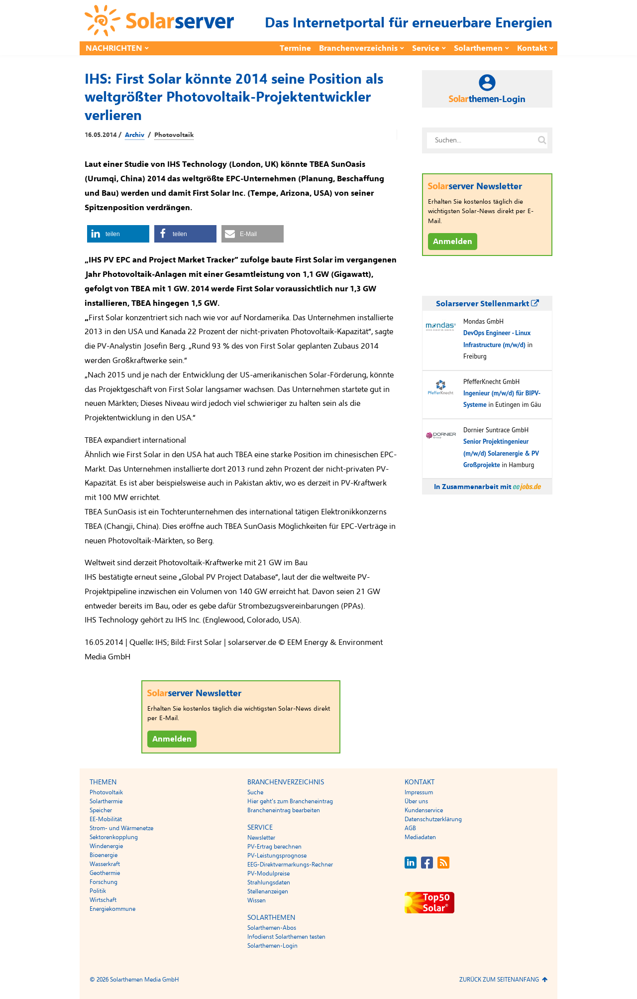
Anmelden (172, 739)
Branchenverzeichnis (358, 48)
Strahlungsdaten (268, 882)
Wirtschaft (103, 900)
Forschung (103, 882)
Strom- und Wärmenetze (121, 828)
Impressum (419, 792)
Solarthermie (106, 801)
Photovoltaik (174, 134)
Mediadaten (420, 837)
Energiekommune (112, 909)
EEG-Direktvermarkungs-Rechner (290, 865)
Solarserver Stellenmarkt (487, 303)
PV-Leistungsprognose (277, 856)
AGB (410, 828)
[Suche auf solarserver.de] (541, 140)
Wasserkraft (105, 864)
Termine (295, 48)
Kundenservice (424, 810)
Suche (255, 792)
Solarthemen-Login (272, 946)
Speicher (101, 810)
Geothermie (105, 873)
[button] (118, 234)
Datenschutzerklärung (433, 819)
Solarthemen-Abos (271, 928)
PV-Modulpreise (268, 873)
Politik (98, 891)
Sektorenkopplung (114, 837)
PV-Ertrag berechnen (274, 847)
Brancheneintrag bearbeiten (283, 810)
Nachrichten (114, 48)
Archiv (134, 134)
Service (425, 48)
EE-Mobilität (106, 819)
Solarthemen (478, 48)
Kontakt (532, 48)
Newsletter (261, 838)
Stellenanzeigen (267, 891)
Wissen (256, 900)
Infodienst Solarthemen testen (286, 937)
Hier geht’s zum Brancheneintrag (290, 801)
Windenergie (106, 846)
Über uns (416, 801)
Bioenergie (103, 855)
